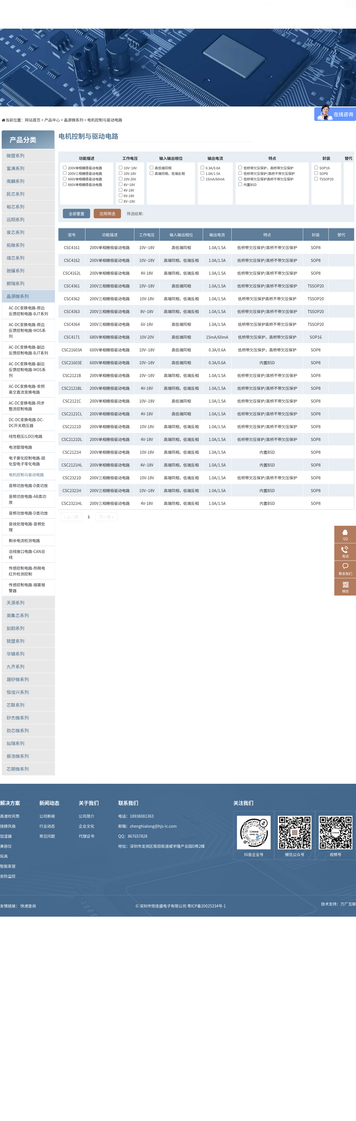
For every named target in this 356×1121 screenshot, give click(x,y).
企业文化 (86, 826)
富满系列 (15, 168)
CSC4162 (72, 260)
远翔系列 (15, 219)
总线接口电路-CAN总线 (27, 554)
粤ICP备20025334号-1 (206, 906)
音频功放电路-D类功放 (28, 485)
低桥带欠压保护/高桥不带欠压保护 (266, 173)
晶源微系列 (73, 120)
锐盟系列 (15, 641)
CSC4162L (72, 273)
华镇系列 (15, 653)
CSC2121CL (72, 413)
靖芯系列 (15, 257)
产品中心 (122, 14)
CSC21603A (72, 350)
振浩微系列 (17, 756)
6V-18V (126, 195)
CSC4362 (72, 298)
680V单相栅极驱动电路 (82, 184)
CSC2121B (72, 375)
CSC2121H (72, 452)
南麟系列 (15, 181)
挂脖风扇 (8, 826)
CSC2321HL (71, 503)
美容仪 (6, 846)
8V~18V (127, 201)
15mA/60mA (212, 179)
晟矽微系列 (17, 679)
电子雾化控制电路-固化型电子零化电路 (27, 461)
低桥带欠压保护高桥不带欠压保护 (265, 179)
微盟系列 (15, 155)
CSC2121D (72, 426)
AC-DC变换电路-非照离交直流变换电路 (26, 389)
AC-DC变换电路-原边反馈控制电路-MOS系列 (27, 330)
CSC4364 (72, 324)
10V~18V (128, 167)
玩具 (4, 856)
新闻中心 (213, 14)
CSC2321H (72, 490)
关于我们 (274, 14)
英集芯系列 (17, 615)
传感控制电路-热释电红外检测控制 (27, 571)
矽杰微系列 (17, 717)
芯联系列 (15, 704)
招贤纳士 (244, 14)
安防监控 (8, 876)
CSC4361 (72, 286)
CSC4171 (72, 337)
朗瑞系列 (15, 283)
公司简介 (86, 816)
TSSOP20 (323, 179)
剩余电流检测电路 (24, 540)
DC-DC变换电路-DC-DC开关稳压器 (26, 422)
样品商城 (183, 14)
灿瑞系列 (15, 743)
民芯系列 (15, 193)
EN (350, 14)
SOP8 (321, 173)
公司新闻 (47, 816)
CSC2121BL (71, 388)
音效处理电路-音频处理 (27, 526)
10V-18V (127, 173)
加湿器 (6, 836)
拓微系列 (15, 245)
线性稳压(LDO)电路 (25, 436)
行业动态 (47, 826)
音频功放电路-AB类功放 (27, 499)
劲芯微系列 (17, 730)
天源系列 (15, 602)
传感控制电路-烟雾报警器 (27, 587)
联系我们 (305, 14)
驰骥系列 (15, 270)
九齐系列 (15, 666)
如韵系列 (15, 628)
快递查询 (28, 906)
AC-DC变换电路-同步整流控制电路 (26, 405)
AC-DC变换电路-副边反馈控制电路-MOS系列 (27, 369)
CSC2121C (72, 401)
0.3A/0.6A (210, 167)
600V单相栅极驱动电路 (82, 179)
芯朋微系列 (17, 768)
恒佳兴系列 (17, 692)
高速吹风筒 (9, 816)
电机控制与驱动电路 (104, 120)
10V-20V (127, 179)
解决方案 (152, 14)
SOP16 (322, 167)
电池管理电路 (20, 447)
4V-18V (126, 190)
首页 (91, 14)
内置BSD (247, 184)
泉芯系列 (15, 232)
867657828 (137, 836)
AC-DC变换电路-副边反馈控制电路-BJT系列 (28, 350)
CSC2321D (72, 477)
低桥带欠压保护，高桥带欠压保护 (265, 167)
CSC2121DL (71, 439)
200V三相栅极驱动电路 (82, 173)
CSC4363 (72, 311)
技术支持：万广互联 (338, 906)
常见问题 (47, 836)
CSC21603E (72, 362)
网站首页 (32, 120)
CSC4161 (72, 247)
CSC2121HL (71, 465)
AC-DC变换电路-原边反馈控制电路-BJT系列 (28, 310)
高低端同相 (160, 167)
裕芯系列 (15, 206)
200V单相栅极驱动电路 (82, 167)
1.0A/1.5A (210, 173)
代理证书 (86, 836)
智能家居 (8, 866)
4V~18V (127, 184)
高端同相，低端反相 (167, 173)
